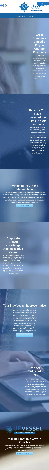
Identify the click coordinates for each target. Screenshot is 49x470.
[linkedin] (6, 5)
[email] (3, 5)
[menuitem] (7, 15)
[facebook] (1, 5)
